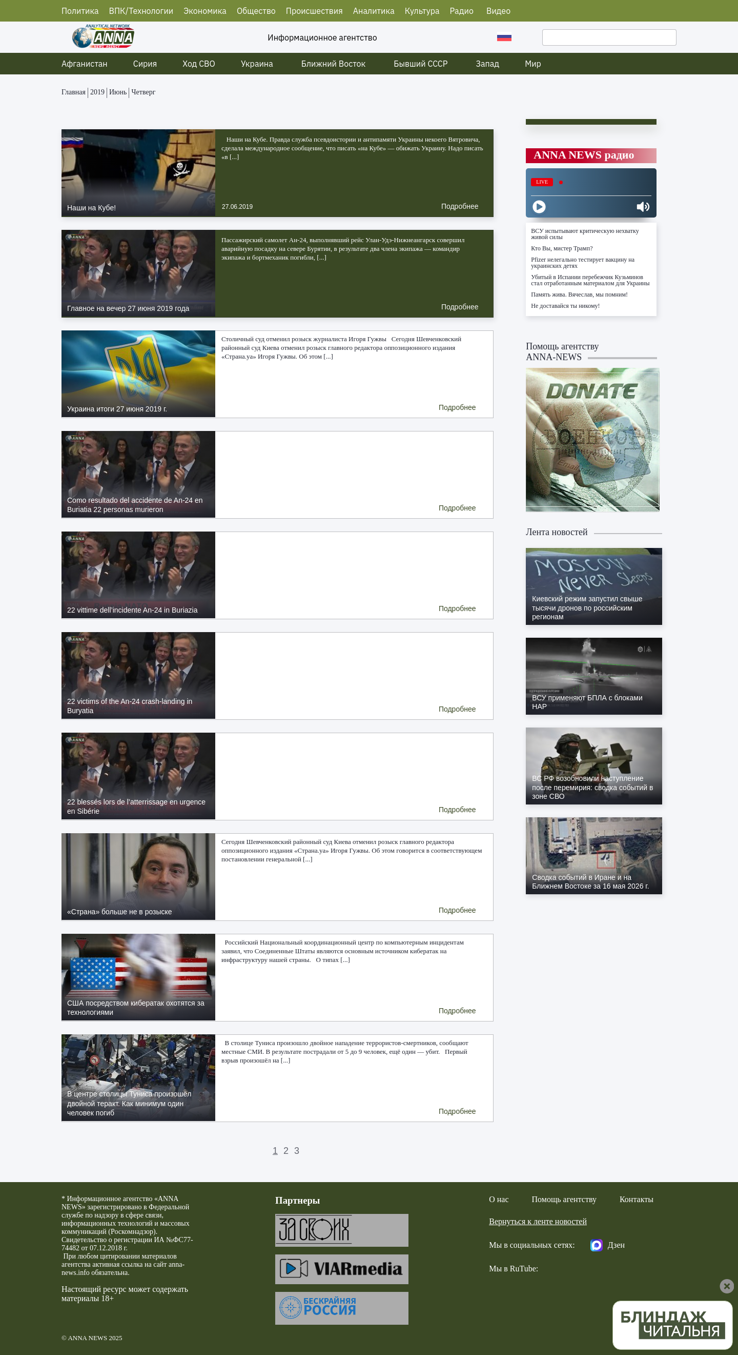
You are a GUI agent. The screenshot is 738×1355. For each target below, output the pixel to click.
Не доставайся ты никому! (565, 306)
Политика (80, 11)
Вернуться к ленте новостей (538, 1221)
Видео (498, 11)
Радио (462, 11)
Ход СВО (198, 63)
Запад (488, 63)
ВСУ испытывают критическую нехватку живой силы (585, 234)
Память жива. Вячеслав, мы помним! (579, 294)
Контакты (636, 1199)
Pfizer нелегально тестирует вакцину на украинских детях (582, 263)
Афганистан (84, 63)
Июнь (118, 92)
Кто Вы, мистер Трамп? (561, 248)
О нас (498, 1199)
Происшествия (314, 11)
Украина (257, 63)
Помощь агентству (564, 1199)
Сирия (145, 63)
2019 (97, 92)
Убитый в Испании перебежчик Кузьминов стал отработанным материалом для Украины (590, 280)
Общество (256, 11)
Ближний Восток (333, 63)
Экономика (205, 11)
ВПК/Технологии (141, 11)
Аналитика (374, 11)
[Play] (539, 207)
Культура (422, 11)
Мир (533, 63)
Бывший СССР (420, 63)
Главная (73, 92)
